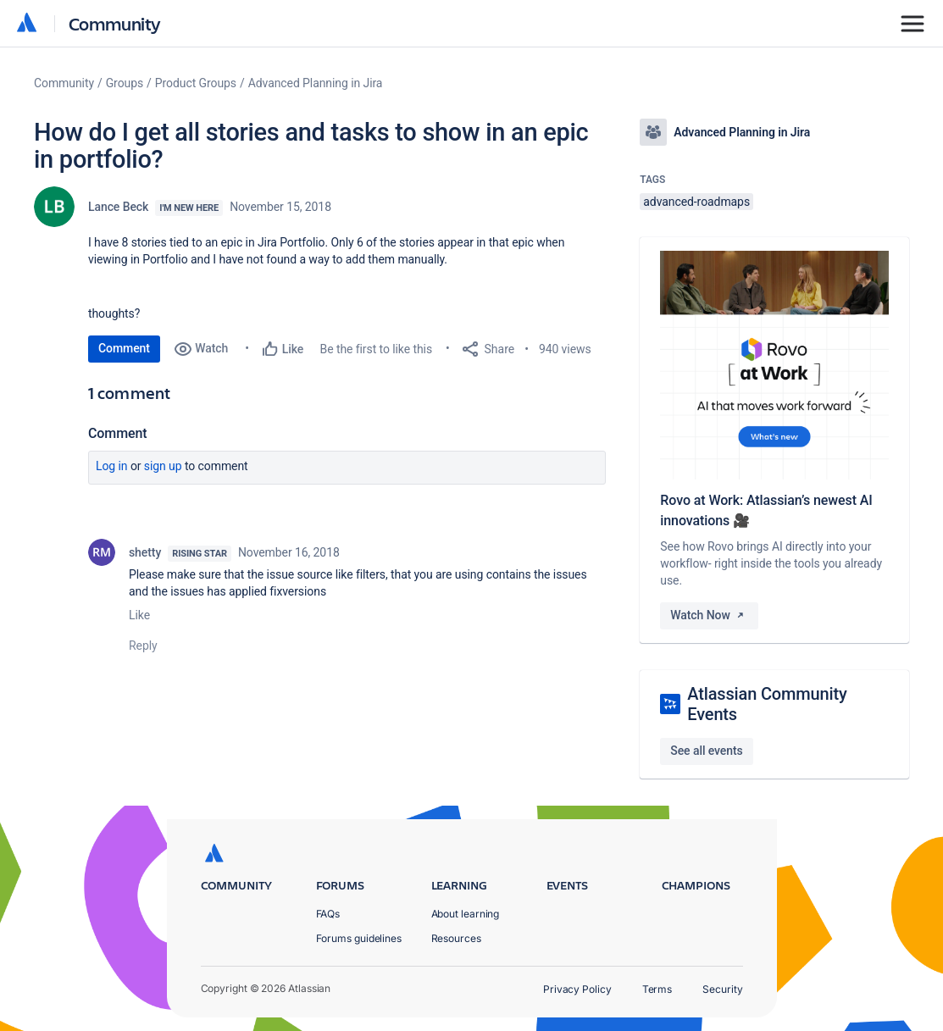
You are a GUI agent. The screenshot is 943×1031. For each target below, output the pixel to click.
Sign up (163, 466)
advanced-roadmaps (696, 201)
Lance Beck (118, 206)
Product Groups (195, 83)
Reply (143, 645)
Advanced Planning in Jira (315, 83)
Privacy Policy (577, 989)
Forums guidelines (359, 938)
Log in (112, 466)
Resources (456, 938)
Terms (657, 989)
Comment (124, 348)
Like (139, 615)
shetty (145, 552)
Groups (124, 83)
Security (722, 989)
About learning (465, 913)
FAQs (328, 913)
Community (115, 23)
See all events (706, 750)
